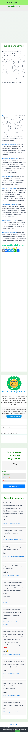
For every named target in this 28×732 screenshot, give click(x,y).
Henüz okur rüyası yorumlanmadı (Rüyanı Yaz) (11, 48)
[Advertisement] (14, 26)
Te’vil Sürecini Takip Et (14, 416)
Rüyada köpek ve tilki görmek (11, 575)
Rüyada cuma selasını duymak (11, 523)
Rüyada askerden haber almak (11, 654)
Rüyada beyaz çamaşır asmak (10, 144)
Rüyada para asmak (7, 116)
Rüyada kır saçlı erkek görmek (11, 695)
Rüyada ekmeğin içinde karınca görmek (11, 623)
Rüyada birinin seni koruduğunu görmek (11, 601)
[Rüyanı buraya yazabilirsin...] (14, 427)
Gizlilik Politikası (14, 724)
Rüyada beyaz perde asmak (9, 232)
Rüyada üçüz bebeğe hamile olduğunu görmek (13, 558)
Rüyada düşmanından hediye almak (13, 712)
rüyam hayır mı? (14, 2)
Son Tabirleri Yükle (14, 486)
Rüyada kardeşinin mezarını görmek (13, 539)
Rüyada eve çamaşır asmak (9, 204)
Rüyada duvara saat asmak (9, 220)
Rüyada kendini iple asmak (9, 188)
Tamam (17, 730)
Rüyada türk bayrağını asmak (10, 158)
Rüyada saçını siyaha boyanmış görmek (11, 675)
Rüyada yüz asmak (7, 176)
